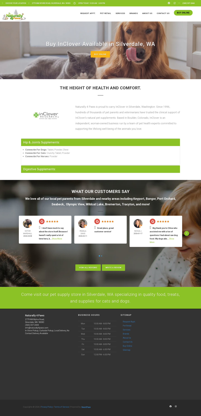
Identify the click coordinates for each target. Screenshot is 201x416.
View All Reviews (88, 267)
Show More (57, 239)
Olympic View (75, 204)
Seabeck (58, 204)
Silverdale (88, 198)
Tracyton (128, 204)
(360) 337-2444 (32, 325)
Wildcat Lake (95, 204)
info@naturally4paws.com (36, 328)
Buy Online (100, 54)
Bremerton (112, 204)
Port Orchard (166, 198)
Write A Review (113, 267)
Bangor (151, 198)
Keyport (138, 198)
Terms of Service (61, 407)
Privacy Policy (47, 407)
